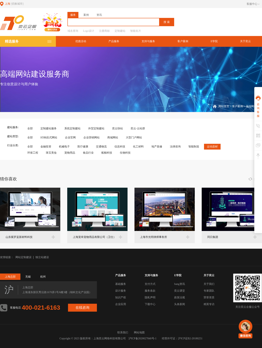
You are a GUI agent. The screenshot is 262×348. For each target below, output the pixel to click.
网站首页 (223, 106)
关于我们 (209, 284)
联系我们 (122, 332)
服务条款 (150, 290)
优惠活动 (80, 41)
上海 (14, 3)
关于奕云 (245, 41)
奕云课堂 (179, 290)
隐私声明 (150, 297)
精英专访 (209, 304)
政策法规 (179, 297)
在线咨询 (82, 308)
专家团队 (209, 290)
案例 (86, 14)
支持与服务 (148, 41)
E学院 (214, 41)
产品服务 (113, 41)
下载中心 (150, 304)
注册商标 (104, 30)
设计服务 (120, 290)
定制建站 (120, 30)
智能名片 (135, 30)
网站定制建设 (23, 257)
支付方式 (150, 284)
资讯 (99, 14)
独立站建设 (42, 257)
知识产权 (120, 297)
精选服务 (12, 41)
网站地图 (139, 332)
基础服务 (120, 284)
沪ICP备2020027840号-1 (142, 338)
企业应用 (120, 304)
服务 (73, 14)
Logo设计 (88, 30)
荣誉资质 (209, 297)
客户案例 (182, 41)
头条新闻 (179, 304)
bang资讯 (179, 284)
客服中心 (253, 4)
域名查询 (72, 30)
